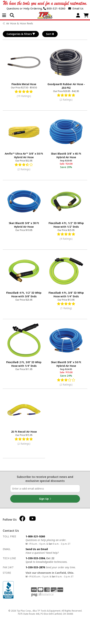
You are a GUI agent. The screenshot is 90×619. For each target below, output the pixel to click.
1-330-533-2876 (35, 567)
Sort (50, 34)
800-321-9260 (54, 8)
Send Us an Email (37, 549)
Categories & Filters (21, 34)
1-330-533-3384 (35, 558)
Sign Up (45, 499)
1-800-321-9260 (35, 536)
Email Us (75, 8)
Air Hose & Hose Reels (19, 23)
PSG (42, 594)
